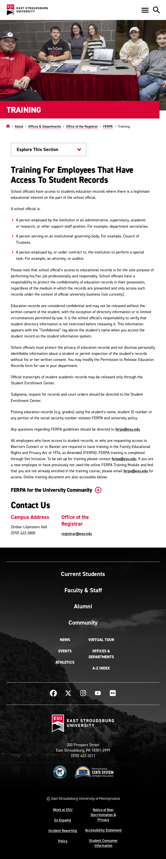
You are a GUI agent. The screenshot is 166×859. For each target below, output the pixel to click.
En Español (62, 820)
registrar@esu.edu (76, 533)
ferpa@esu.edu (127, 429)
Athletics (65, 662)
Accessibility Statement (103, 830)
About (19, 126)
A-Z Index (101, 668)
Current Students (83, 574)
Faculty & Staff (83, 590)
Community (83, 622)
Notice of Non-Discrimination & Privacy (103, 814)
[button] (145, 10)
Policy (62, 841)
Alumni (83, 606)
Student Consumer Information (103, 843)
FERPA (108, 126)
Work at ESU (62, 809)
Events (65, 651)
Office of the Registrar (82, 126)
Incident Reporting (62, 830)
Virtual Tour (101, 639)
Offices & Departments (44, 126)
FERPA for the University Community (55, 490)
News (65, 639)
